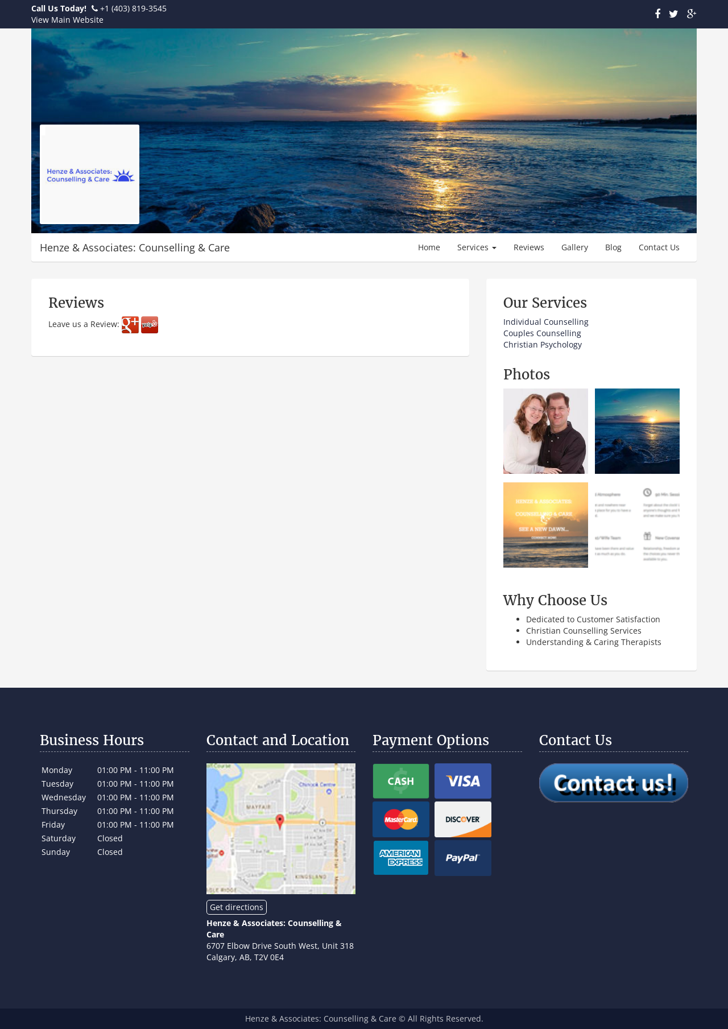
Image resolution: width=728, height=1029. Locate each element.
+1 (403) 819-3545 (133, 8)
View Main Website (67, 19)
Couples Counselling (542, 333)
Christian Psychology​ (542, 344)
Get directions (236, 907)
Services (477, 247)
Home (429, 247)
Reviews (529, 247)
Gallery (574, 247)
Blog (613, 247)
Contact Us (659, 247)
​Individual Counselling (546, 321)
